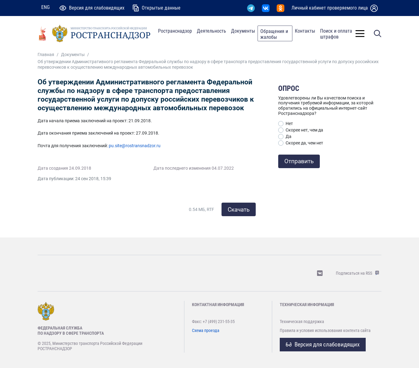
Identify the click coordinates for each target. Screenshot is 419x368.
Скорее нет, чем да (304, 129)
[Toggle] (360, 33)
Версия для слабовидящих (323, 344)
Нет (289, 123)
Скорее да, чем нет (304, 142)
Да (288, 136)
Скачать (239, 209)
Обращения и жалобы (274, 34)
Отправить (299, 161)
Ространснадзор (175, 31)
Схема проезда (205, 330)
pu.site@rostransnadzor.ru (135, 145)
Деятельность (211, 31)
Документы (243, 31)
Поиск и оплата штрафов (336, 34)
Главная (46, 54)
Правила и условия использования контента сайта (325, 330)
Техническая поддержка (302, 321)
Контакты (305, 31)
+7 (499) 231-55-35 (219, 321)
